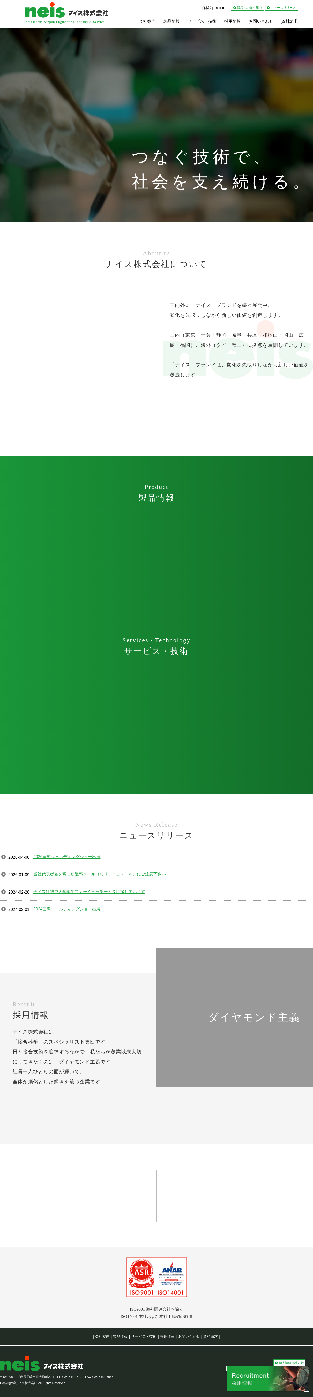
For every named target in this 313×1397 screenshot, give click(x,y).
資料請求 (210, 1336)
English (219, 8)
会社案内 (102, 1336)
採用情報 (167, 1336)
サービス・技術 (143, 1336)
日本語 (206, 8)
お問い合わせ (189, 1336)
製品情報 (120, 1336)
